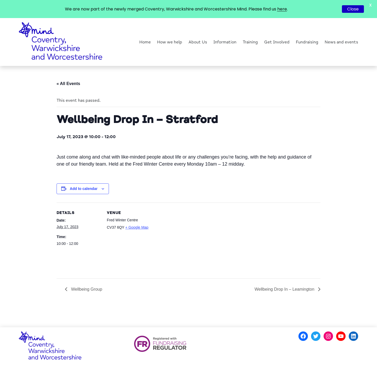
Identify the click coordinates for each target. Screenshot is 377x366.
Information (224, 42)
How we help (169, 42)
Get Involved (277, 42)
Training (250, 42)
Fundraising (307, 42)
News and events (341, 42)
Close (353, 9)
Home (145, 42)
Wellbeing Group (86, 289)
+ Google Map (136, 227)
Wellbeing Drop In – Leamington (284, 289)
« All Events (68, 83)
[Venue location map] (184, 238)
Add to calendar (84, 189)
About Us (197, 42)
